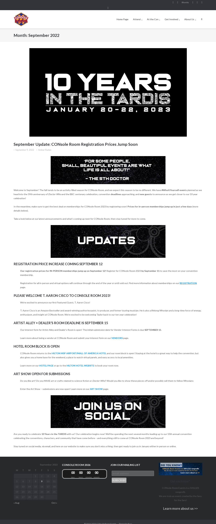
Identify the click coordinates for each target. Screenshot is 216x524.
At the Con (152, 15)
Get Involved (171, 15)
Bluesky (185, 3)
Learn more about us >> (180, 504)
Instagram (177, 3)
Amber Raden (44, 146)
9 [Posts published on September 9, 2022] (41, 477)
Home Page (122, 15)
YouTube (192, 3)
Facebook (173, 3)
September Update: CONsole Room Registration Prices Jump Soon (76, 140)
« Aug (16, 498)
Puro (130, 520)
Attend (137, 15)
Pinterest (197, 3)
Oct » (54, 498)
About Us (189, 15)
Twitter (201, 3)
